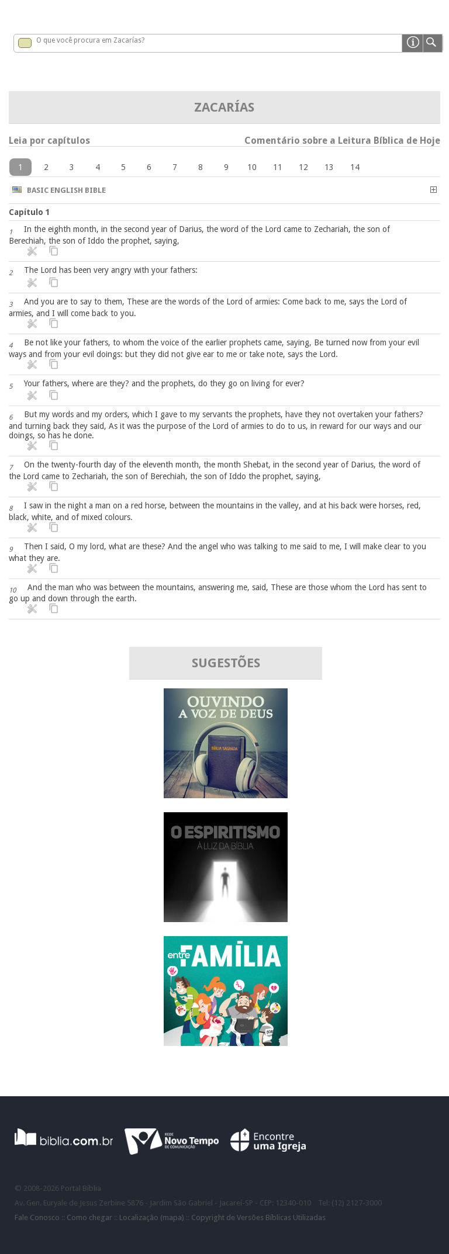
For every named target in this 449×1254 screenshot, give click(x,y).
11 (277, 167)
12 (303, 167)
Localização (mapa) (151, 1217)
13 (329, 167)
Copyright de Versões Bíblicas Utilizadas (258, 1217)
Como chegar (89, 1217)
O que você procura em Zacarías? (90, 40)
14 (355, 167)
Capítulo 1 (29, 212)
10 (252, 167)
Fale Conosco (37, 1217)
